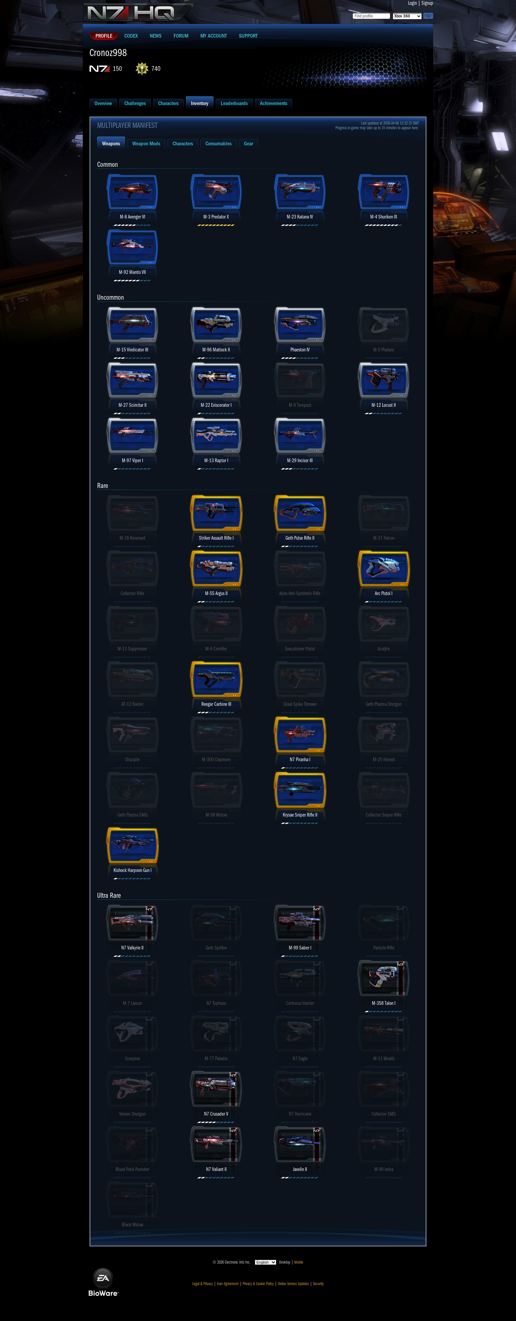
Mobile (298, 1262)
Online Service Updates (293, 1283)
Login (412, 3)
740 (155, 68)
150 (117, 68)
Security (318, 1283)
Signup (427, 3)
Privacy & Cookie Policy (258, 1283)
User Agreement (228, 1283)
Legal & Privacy (202, 1283)
